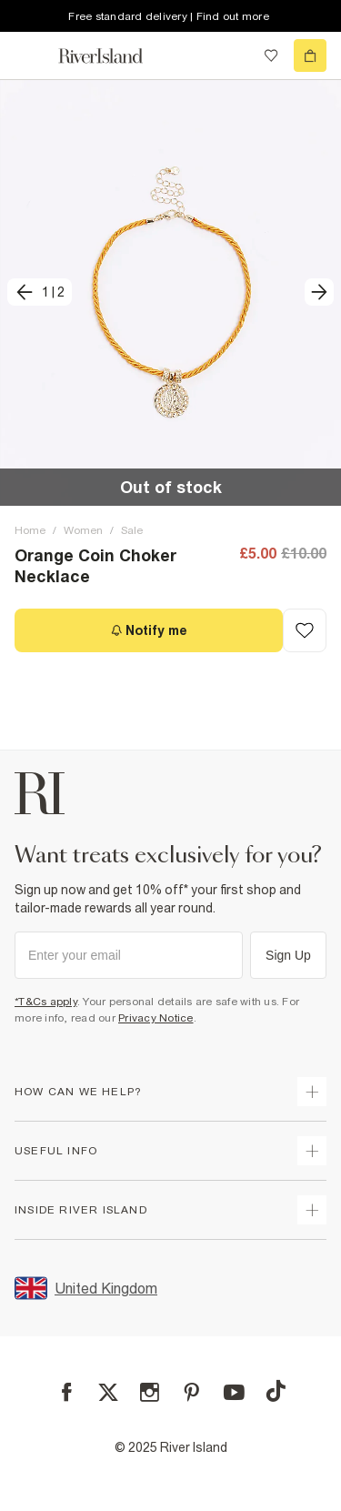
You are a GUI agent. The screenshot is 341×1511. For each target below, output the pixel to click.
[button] (170, 292)
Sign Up (288, 955)
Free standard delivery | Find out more (168, 16)
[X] (108, 1392)
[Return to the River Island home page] (112, 56)
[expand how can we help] (311, 1091)
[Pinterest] (191, 1392)
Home (30, 530)
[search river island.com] (233, 55)
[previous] (39, 292)
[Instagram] (149, 1392)
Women (83, 530)
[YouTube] (234, 1392)
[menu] (31, 55)
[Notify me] (149, 630)
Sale (132, 530)
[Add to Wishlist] (304, 630)
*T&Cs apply (46, 1001)
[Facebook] (67, 1392)
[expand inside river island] (311, 1209)
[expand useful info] (311, 1150)
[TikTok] (275, 1391)
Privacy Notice (156, 1018)
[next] (319, 292)
